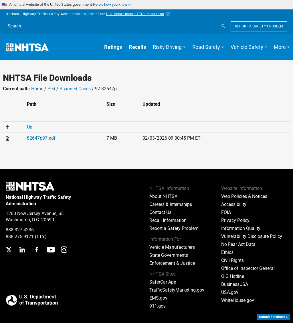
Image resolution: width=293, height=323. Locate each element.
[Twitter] (9, 250)
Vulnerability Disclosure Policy (251, 236)
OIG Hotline (232, 276)
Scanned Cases (75, 88)
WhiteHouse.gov (237, 300)
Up (29, 127)
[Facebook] (36, 250)
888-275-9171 (20, 236)
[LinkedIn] (22, 250)
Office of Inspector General (248, 268)
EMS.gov (158, 298)
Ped (51, 88)
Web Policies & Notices (244, 196)
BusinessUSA (234, 284)
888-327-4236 (20, 229)
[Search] (223, 26)
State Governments (168, 255)
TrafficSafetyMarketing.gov (176, 290)
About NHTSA (163, 196)
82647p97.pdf (41, 138)
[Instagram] (64, 250)
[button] (169, 47)
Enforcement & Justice (172, 263)
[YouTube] (51, 250)
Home (37, 88)
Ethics (227, 252)
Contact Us (160, 212)
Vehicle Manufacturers (172, 247)
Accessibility (233, 204)
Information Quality (240, 228)
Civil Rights (232, 260)
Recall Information (168, 220)
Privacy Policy (235, 220)
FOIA (226, 212)
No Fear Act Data (238, 244)
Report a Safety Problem (259, 26)
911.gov (157, 306)
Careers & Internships (170, 204)
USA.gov (229, 292)
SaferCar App (162, 282)
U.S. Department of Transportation (138, 14)
